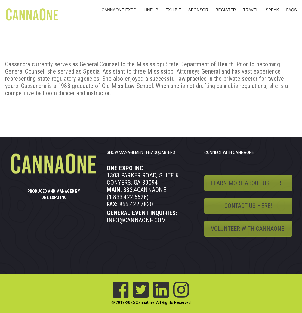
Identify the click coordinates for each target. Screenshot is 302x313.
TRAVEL (250, 10)
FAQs (291, 10)
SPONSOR (198, 10)
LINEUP (151, 10)
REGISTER (225, 10)
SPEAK (272, 10)
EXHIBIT (173, 10)
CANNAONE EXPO (119, 10)
